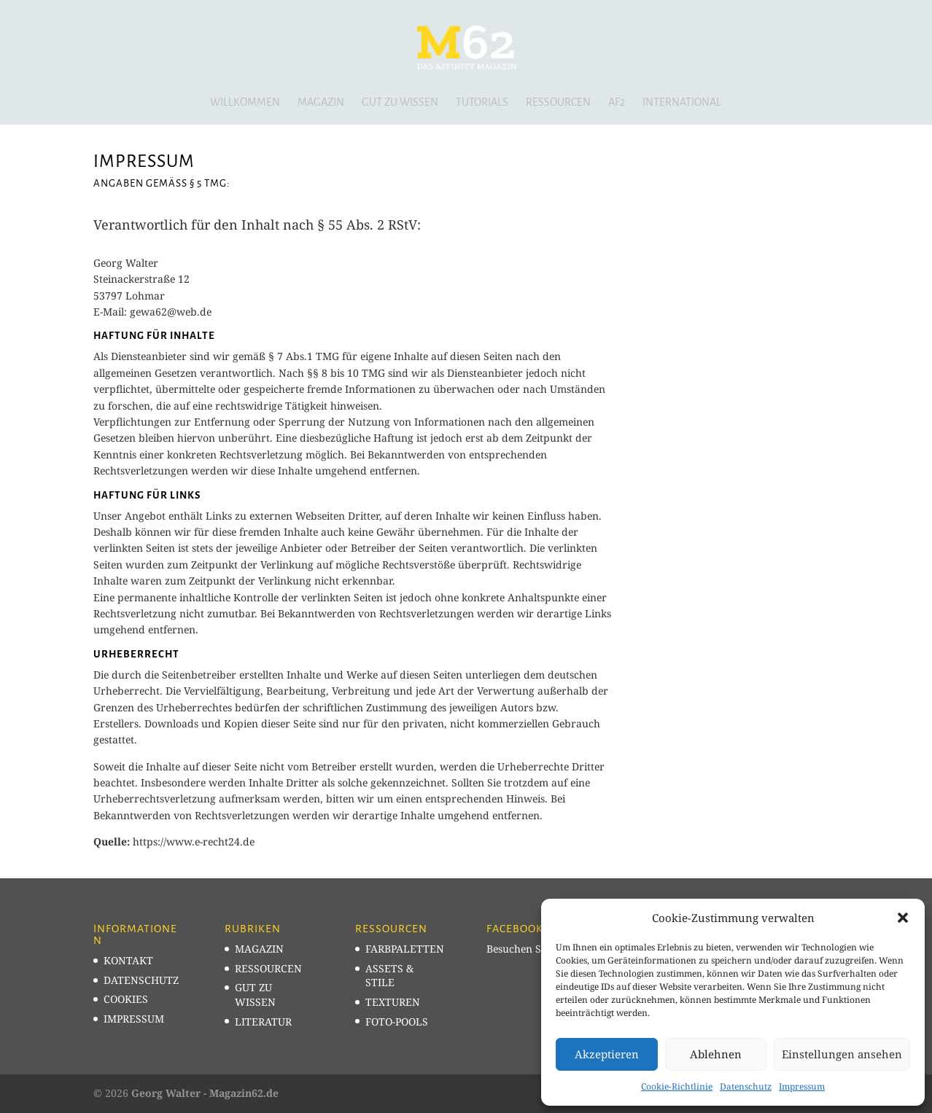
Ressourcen (558, 102)
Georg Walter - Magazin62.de (205, 1093)
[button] (903, 917)
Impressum (802, 1086)
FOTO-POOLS (396, 1021)
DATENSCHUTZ (141, 980)
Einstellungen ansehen (842, 1054)
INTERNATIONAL (681, 102)
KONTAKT (128, 960)
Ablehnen (716, 1054)
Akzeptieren (607, 1054)
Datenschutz (746, 1086)
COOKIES (126, 999)
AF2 (616, 102)
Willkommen (245, 102)
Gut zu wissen (400, 102)
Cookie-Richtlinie (676, 1086)
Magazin (321, 102)
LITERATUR (263, 1021)
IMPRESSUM (134, 1019)
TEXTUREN (392, 1002)
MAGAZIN (259, 949)
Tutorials (482, 102)
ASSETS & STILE (389, 975)
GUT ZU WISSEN (255, 994)
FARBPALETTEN (404, 949)
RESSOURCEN (268, 968)
